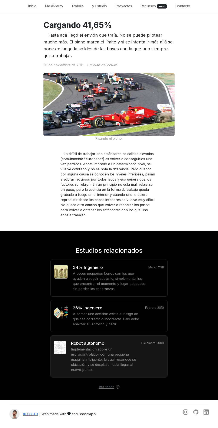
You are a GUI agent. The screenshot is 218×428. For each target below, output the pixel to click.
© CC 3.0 (30, 414)
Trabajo (77, 6)
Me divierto (54, 6)
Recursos (154, 6)
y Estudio (99, 6)
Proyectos (123, 6)
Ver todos (109, 387)
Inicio (32, 6)
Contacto (182, 6)
